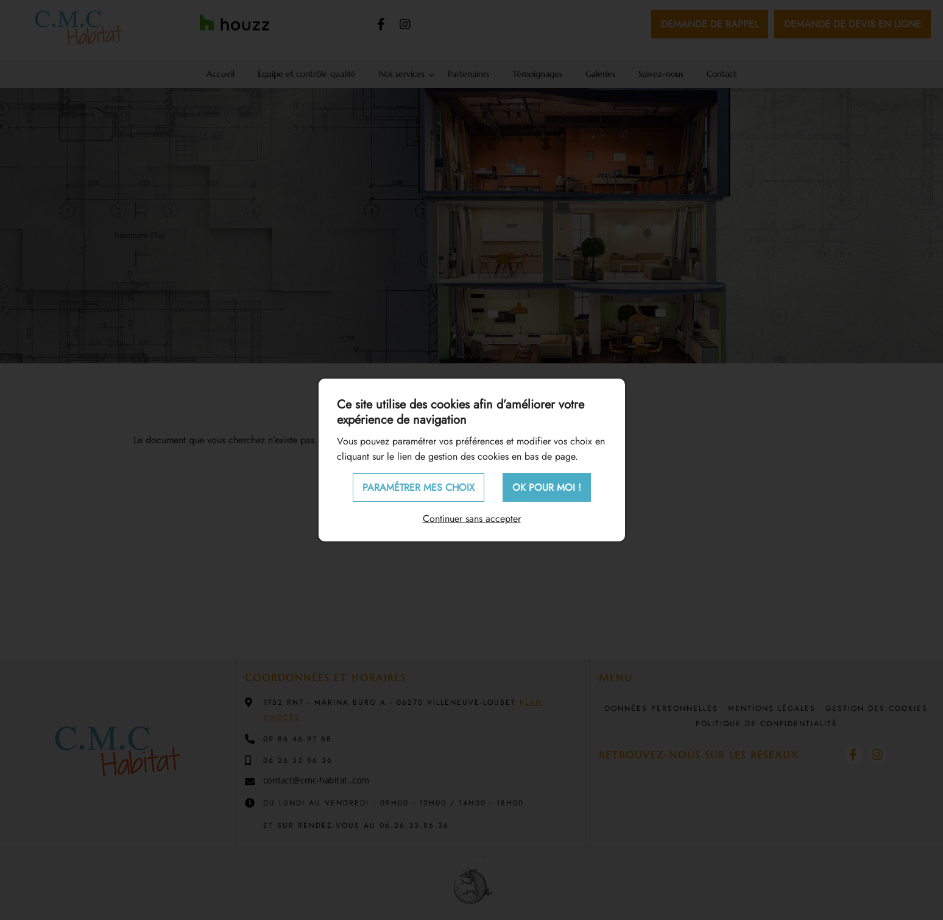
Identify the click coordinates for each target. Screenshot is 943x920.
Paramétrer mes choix (418, 487)
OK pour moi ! (546, 487)
